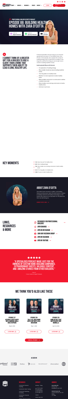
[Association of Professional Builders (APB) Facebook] (57, 1)
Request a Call (58, 5)
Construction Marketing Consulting (24, 392)
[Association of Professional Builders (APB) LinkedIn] (62, 1)
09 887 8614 (39, 389)
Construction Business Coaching (24, 386)
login (47, 5)
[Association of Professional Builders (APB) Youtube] (64, 1)
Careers (37, 395)
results (33, 5)
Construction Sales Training (25, 389)
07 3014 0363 (40, 388)
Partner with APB (39, 397)
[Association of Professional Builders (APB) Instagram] (60, 1)
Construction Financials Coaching (24, 396)
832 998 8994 (40, 391)
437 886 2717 (40, 392)
